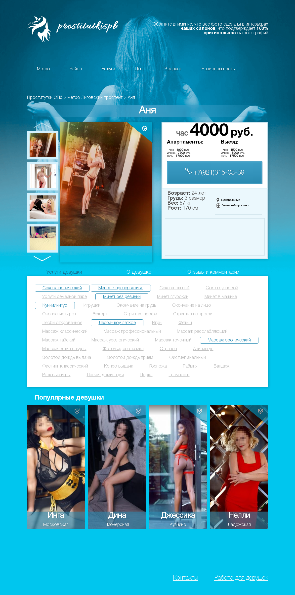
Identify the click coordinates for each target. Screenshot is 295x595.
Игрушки (92, 305)
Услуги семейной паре (64, 297)
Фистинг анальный (187, 358)
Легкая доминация (105, 375)
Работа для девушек (241, 578)
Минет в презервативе (120, 288)
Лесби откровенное (62, 323)
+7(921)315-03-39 (214, 172)
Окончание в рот (59, 314)
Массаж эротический (229, 340)
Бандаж (221, 366)
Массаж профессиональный (132, 332)
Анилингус (203, 349)
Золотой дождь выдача (66, 358)
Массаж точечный (173, 340)
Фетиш (185, 323)
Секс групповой (222, 288)
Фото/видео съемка (123, 349)
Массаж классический (64, 332)
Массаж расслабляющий (202, 332)
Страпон (168, 349)
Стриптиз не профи (192, 314)
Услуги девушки (64, 272)
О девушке (138, 272)
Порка (146, 375)
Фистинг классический (65, 366)
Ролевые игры (56, 375)
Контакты (185, 578)
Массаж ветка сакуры (64, 349)
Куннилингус (54, 305)
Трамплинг (179, 375)
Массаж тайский (58, 340)
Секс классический (62, 288)
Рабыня (190, 366)
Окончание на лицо (191, 305)
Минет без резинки (122, 297)
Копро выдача (118, 366)
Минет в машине (221, 297)
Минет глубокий (172, 297)
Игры (157, 323)
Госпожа (158, 366)
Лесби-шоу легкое (117, 323)
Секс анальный (175, 288)
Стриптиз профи (140, 314)
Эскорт (100, 314)
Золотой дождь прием (130, 358)
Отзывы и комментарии (213, 272)
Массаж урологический (115, 340)
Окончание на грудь (136, 305)
